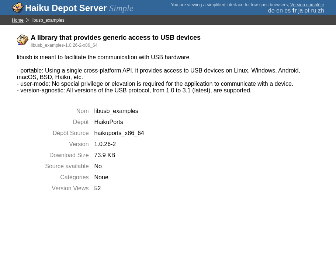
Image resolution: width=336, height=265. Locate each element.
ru (313, 10)
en (279, 10)
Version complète (307, 4)
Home (18, 20)
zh (321, 10)
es (287, 10)
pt (307, 10)
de (271, 10)
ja (300, 10)
